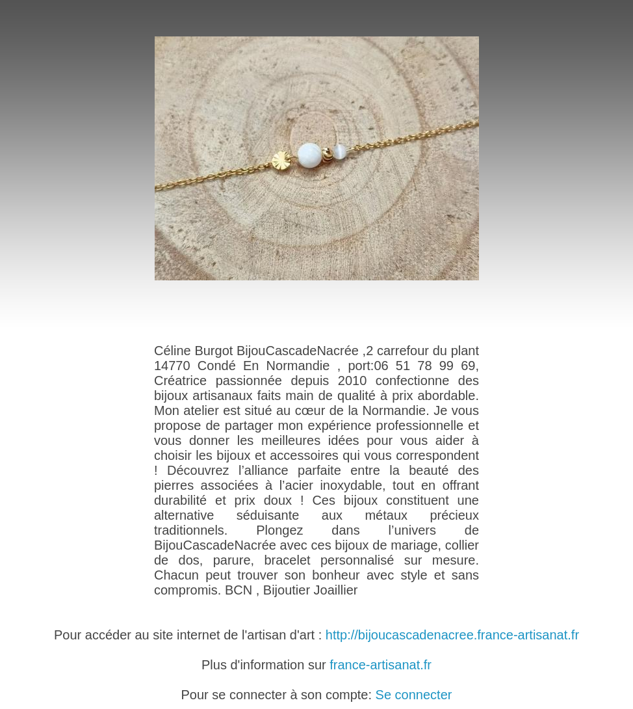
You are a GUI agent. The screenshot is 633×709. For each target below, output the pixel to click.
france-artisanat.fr (380, 665)
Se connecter (414, 695)
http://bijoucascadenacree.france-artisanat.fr (452, 635)
